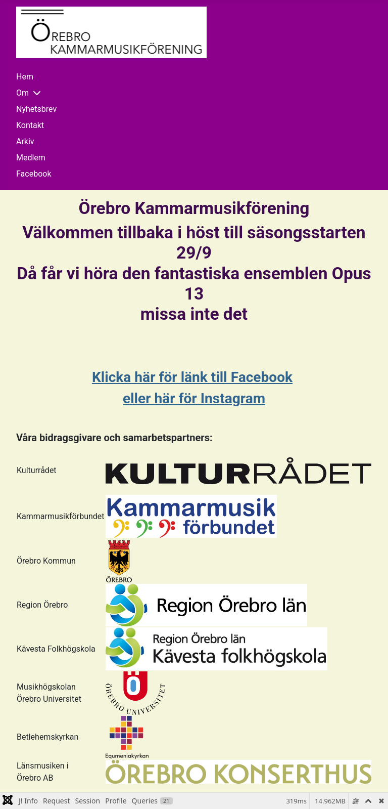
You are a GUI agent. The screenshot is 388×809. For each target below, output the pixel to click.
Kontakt (30, 125)
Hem (24, 76)
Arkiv (25, 141)
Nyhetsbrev (36, 109)
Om (22, 93)
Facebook (33, 174)
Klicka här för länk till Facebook (192, 377)
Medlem (30, 157)
